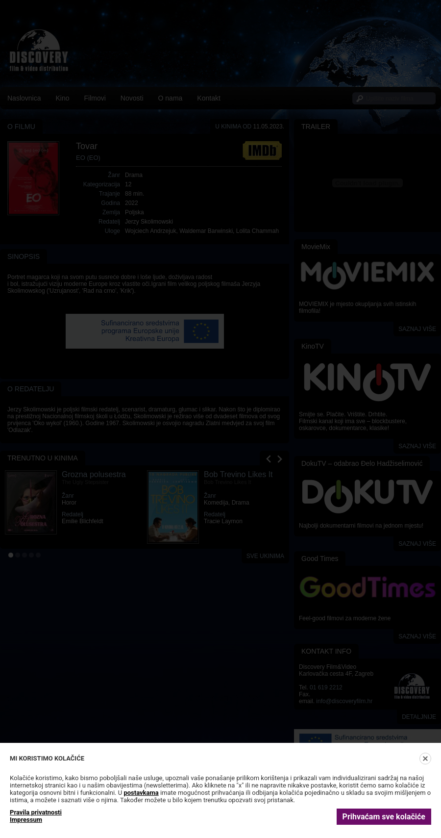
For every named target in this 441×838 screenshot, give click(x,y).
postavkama (140, 792)
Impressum (26, 819)
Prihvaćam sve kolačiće (384, 816)
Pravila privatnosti (36, 812)
